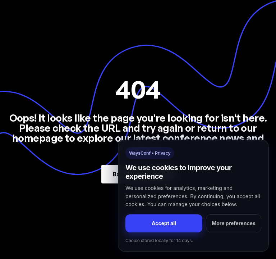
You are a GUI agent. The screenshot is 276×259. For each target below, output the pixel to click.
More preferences (234, 223)
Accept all (164, 223)
